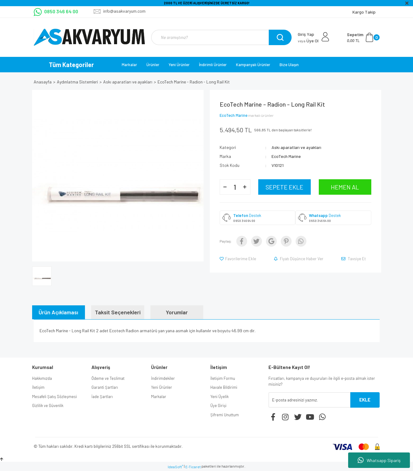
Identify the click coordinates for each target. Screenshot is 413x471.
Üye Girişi (218, 405)
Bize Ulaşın (289, 64)
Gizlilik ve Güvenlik (47, 405)
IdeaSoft (175, 466)
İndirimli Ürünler (213, 64)
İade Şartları (102, 396)
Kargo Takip (364, 12)
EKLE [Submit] (364, 399)
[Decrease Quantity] (225, 187)
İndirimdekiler (163, 378)
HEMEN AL (345, 187)
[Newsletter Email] (309, 400)
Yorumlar (177, 312)
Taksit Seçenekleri (118, 312)
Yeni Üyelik (219, 396)
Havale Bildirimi (223, 387)
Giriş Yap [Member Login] (306, 34)
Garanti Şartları (104, 387)
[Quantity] (235, 187)
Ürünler (152, 64)
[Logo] (89, 37)
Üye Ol (308, 40)
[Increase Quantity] (245, 187)
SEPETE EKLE (284, 187)
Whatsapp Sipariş (379, 460)
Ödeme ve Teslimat (107, 378)
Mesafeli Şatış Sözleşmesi (54, 396)
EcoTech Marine (233, 115)
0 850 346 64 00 (244, 221)
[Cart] (363, 37)
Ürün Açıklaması (58, 312)
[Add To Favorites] (238, 258)
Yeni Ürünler (179, 64)
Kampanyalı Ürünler (253, 64)
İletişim (38, 387)
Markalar (129, 64)
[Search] (220, 37)
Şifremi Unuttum (224, 414)
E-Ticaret (193, 467)
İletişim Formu (222, 378)
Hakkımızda (42, 378)
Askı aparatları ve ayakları (296, 147)
